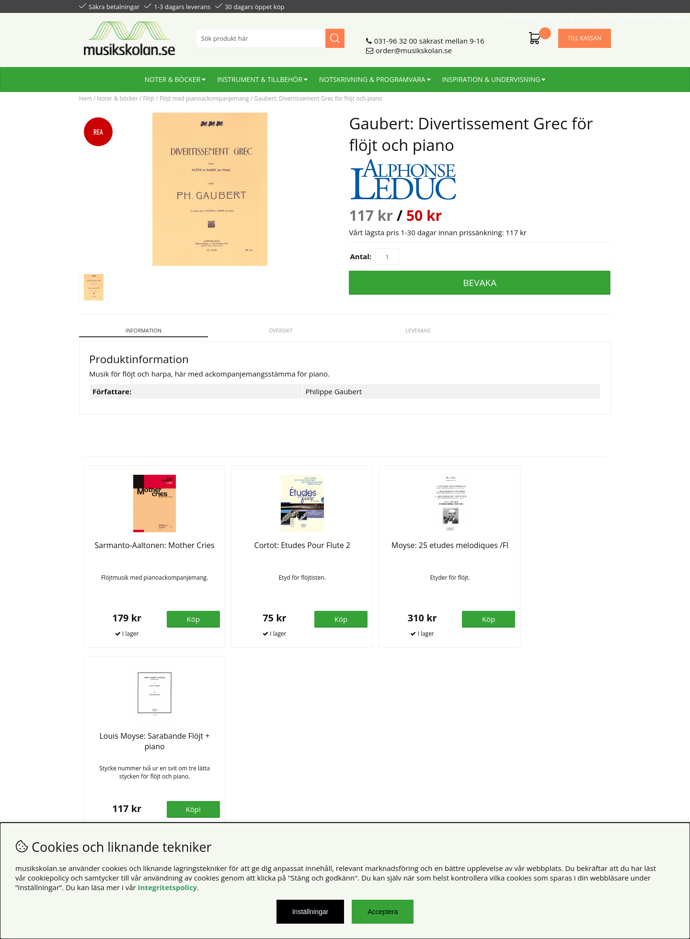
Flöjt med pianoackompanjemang (204, 98)
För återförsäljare (243, 762)
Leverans (413, 330)
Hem (85, 98)
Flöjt (148, 98)
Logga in (597, 5)
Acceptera (383, 912)
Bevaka (479, 282)
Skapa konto (561, 5)
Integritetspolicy (167, 887)
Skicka (592, 785)
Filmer (527, 5)
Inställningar (310, 912)
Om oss (227, 743)
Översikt (277, 330)
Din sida (92, 762)
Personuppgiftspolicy (114, 752)
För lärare (230, 772)
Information (142, 330)
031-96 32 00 (395, 37)
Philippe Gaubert (333, 386)
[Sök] (270, 34)
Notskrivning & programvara (372, 75)
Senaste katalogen (244, 752)
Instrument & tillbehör (259, 75)
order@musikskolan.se (414, 46)
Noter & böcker (173, 75)
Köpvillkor (95, 743)
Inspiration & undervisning (491, 75)
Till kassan (584, 34)
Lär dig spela (494, 5)
